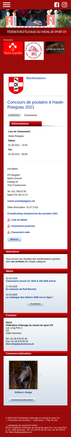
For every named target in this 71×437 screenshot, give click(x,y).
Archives (35, 303)
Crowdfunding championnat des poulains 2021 (32, 213)
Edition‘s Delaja (23, 392)
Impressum (38, 420)
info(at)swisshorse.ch (22, 344)
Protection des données (19, 420)
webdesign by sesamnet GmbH (22, 425)
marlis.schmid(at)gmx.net (21, 201)
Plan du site (52, 420)
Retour (14, 239)
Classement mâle (20, 232)
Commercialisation (22, 399)
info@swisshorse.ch (22, 432)
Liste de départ (19, 219)
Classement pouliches (23, 226)
